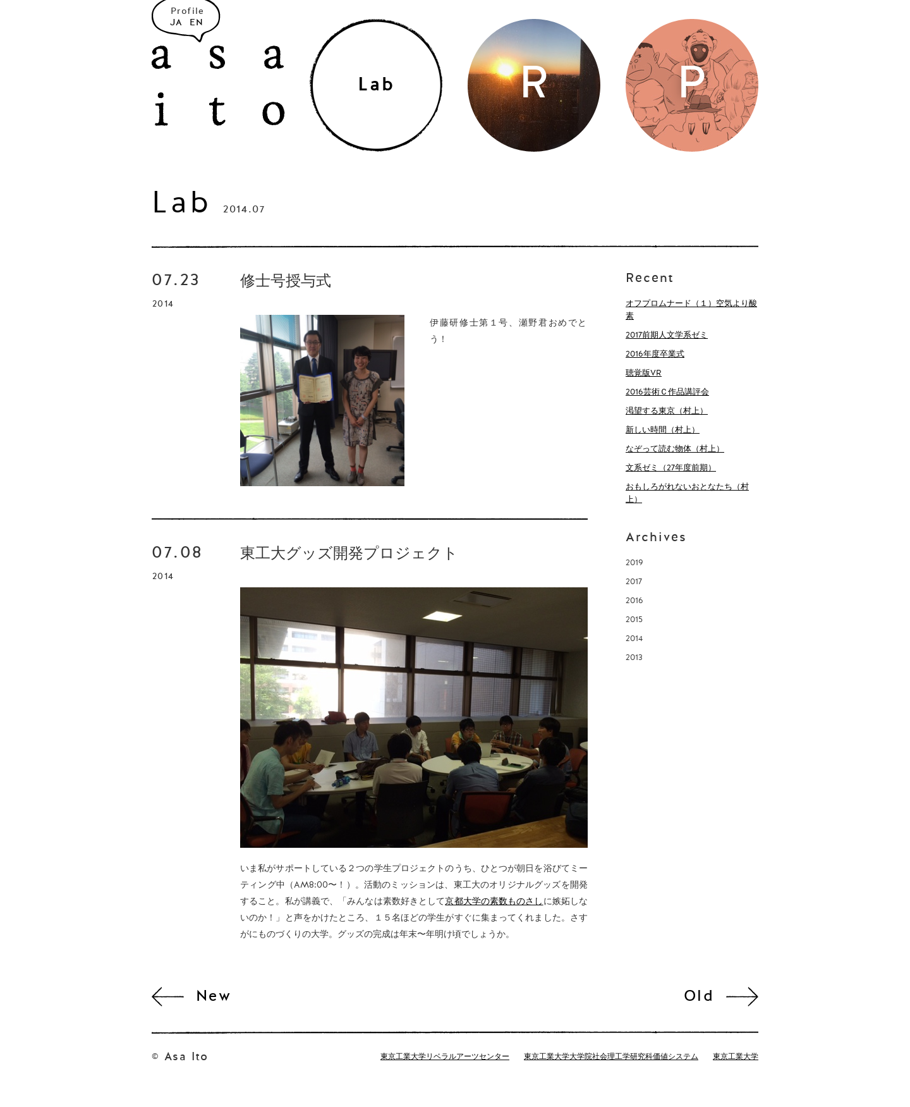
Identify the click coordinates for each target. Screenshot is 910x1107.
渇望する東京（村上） (667, 411)
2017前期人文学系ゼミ (667, 335)
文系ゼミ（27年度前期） (671, 468)
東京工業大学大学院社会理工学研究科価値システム (611, 1057)
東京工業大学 (735, 1057)
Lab (181, 205)
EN (197, 22)
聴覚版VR (644, 373)
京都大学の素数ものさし (494, 901)
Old (699, 997)
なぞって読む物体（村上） (675, 449)
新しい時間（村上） (663, 430)
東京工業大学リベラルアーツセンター (444, 1057)
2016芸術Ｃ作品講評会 (667, 392)
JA (176, 22)
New (213, 997)
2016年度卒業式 (655, 354)
